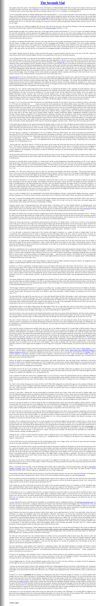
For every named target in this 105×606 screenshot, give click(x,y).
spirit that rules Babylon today (85, 502)
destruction (87, 208)
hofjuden (87, 352)
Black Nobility (86, 348)
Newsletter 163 (13, 498)
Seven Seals (45, 18)
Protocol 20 (81, 475)
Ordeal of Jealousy (51, 28)
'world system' (61, 62)
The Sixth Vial (13, 77)
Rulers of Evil (24, 581)
